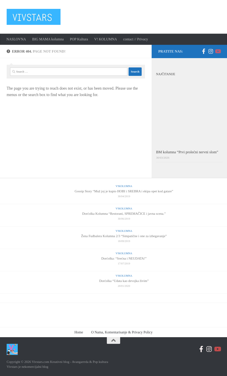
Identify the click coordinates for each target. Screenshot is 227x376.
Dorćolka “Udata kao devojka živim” (124, 281)
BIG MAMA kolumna (48, 39)
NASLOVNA (16, 39)
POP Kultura (79, 39)
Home (78, 332)
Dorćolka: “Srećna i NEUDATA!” (124, 258)
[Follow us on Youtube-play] (217, 51)
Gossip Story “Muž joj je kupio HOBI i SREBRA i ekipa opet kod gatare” (124, 191)
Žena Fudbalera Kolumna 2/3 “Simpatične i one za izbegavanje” (124, 236)
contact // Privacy (135, 39)
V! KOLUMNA (105, 39)
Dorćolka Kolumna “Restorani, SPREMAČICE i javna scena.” (124, 213)
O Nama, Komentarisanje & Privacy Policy (122, 332)
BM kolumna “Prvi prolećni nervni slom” (187, 152)
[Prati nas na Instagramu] (210, 51)
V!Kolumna (123, 186)
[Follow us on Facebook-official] (203, 51)
